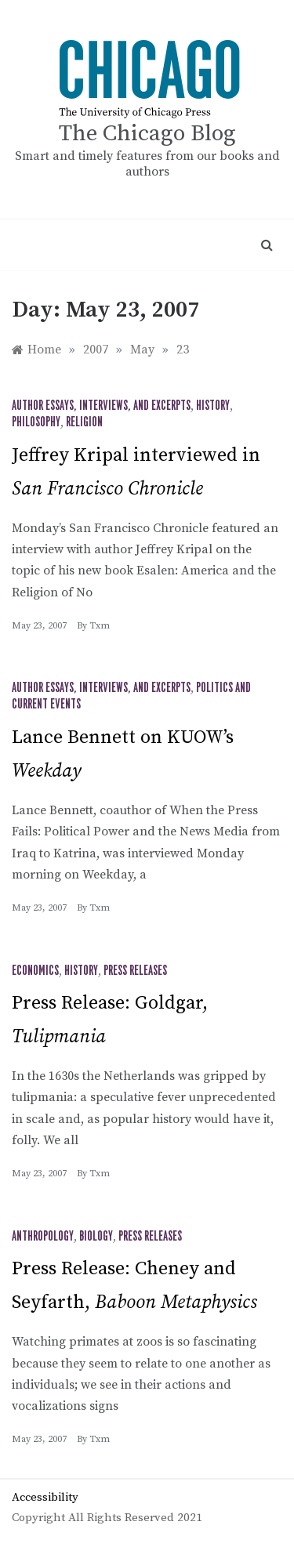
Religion (84, 422)
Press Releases (135, 971)
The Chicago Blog (147, 133)
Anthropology (43, 1236)
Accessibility (45, 1497)
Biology (96, 1236)
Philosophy (36, 422)
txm (99, 626)
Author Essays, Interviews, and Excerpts (101, 406)
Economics (35, 971)
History (213, 406)
